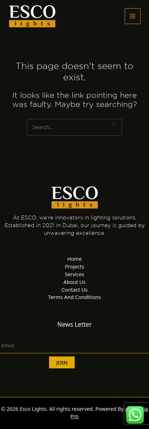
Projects (74, 266)
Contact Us (74, 289)
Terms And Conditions (74, 296)
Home (74, 258)
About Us (74, 281)
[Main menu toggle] (132, 16)
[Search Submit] (114, 123)
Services (74, 274)
